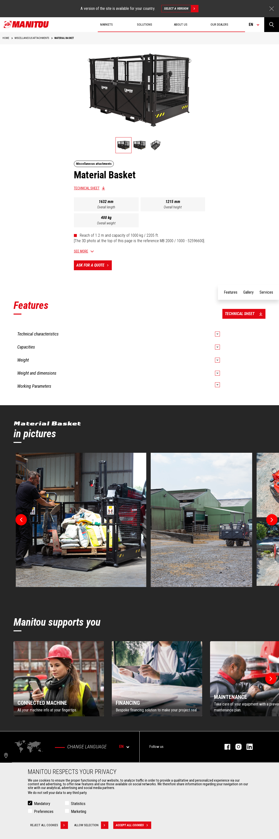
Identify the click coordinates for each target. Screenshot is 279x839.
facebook (224, 747)
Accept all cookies (133, 825)
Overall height (173, 207)
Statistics (78, 803)
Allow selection (91, 825)
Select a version (181, 8)
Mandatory (42, 803)
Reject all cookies (49, 825)
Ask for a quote (94, 265)
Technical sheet (86, 188)
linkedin (247, 747)
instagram (236, 747)
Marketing (78, 811)
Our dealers (219, 24)
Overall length (106, 207)
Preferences (43, 811)
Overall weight (106, 223)
